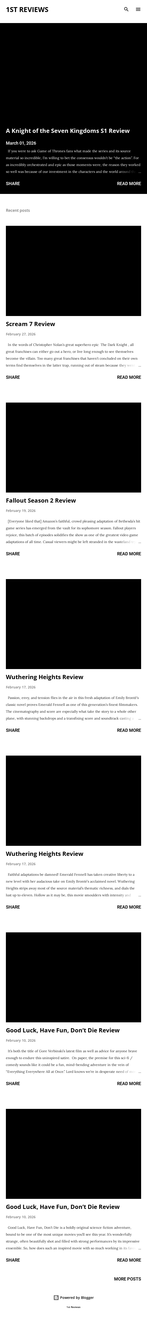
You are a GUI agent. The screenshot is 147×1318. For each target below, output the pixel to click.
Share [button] (13, 183)
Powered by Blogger (73, 1297)
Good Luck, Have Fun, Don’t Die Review (63, 1030)
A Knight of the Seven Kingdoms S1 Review (68, 131)
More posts (127, 1278)
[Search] (126, 9)
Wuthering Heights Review (44, 677)
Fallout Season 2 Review (41, 500)
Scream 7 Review (30, 324)
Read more (129, 183)
